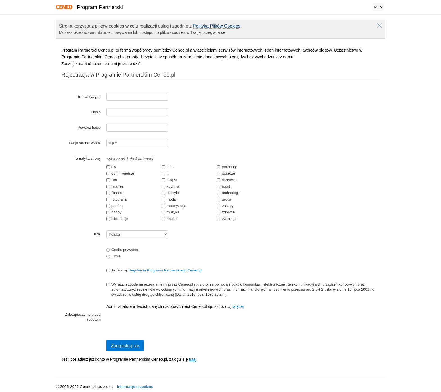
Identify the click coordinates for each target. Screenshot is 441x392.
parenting (227, 167)
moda (169, 199)
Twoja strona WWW (85, 143)
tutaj (192, 359)
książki (170, 180)
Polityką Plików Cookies (216, 26)
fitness (114, 193)
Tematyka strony (87, 158)
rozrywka (227, 180)
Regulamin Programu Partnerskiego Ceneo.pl (165, 270)
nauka (169, 219)
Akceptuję (154, 270)
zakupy (225, 206)
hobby (113, 212)
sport (223, 186)
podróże (226, 173)
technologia (229, 193)
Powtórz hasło (89, 127)
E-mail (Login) (89, 96)
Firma (113, 256)
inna (168, 167)
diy (111, 167)
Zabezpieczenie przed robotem (83, 317)
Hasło (96, 112)
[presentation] (149, 322)
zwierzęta (227, 219)
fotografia (116, 199)
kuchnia (170, 186)
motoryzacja (174, 206)
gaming (114, 206)
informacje (117, 219)
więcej (238, 306)
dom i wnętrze (120, 173)
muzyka (170, 212)
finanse (114, 186)
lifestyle (170, 193)
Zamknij (379, 25)
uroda (224, 199)
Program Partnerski (100, 7)
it (165, 173)
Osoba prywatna (122, 250)
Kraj (97, 234)
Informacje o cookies (135, 386)
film (111, 180)
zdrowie (226, 212)
